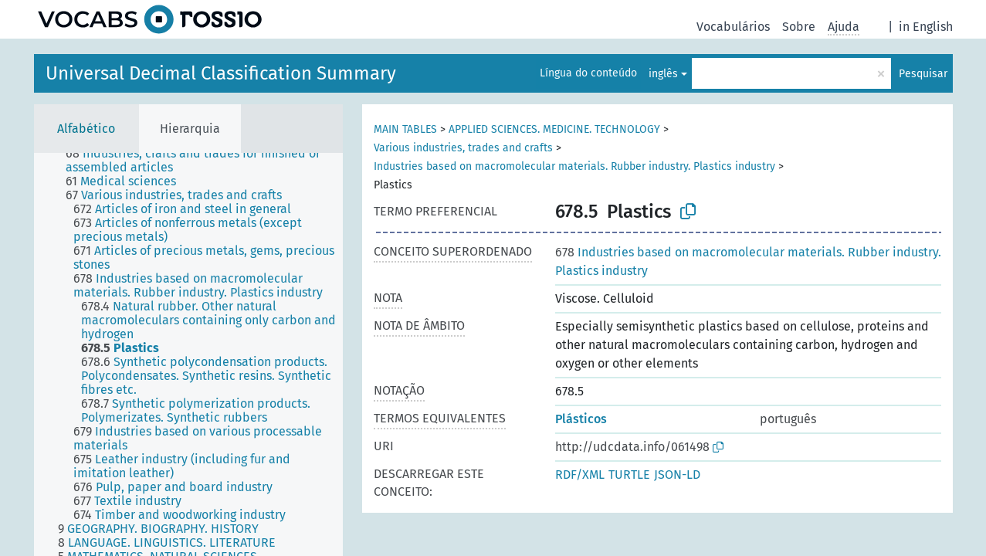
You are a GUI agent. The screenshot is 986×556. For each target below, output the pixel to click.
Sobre (798, 26)
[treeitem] (211, 161)
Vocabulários (733, 26)
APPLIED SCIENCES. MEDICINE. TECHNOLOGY (554, 129)
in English (926, 26)
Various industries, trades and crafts (463, 147)
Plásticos (581, 419)
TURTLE (629, 474)
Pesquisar (923, 73)
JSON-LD (677, 474)
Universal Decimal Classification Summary (221, 73)
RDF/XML (580, 474)
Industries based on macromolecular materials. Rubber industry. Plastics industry (574, 166)
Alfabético (86, 128)
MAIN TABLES (405, 129)
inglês (663, 73)
